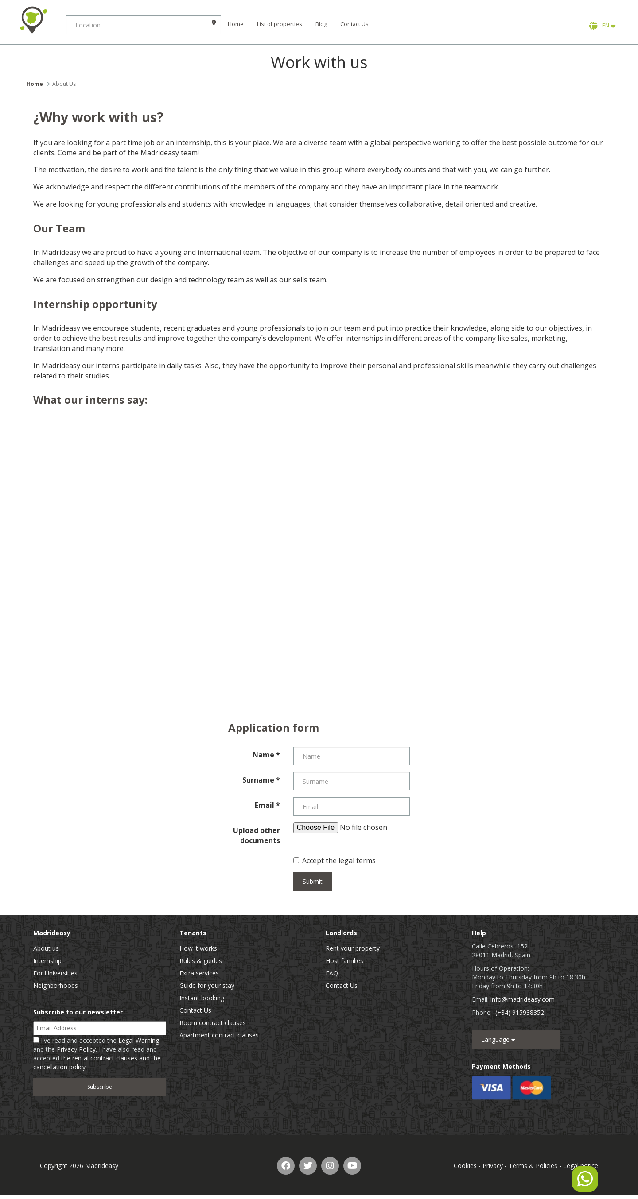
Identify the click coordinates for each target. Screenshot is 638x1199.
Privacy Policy (76, 1049)
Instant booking (201, 998)
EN (602, 26)
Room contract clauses (212, 1022)
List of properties (280, 24)
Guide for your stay (206, 985)
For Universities (55, 973)
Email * (267, 805)
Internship (47, 960)
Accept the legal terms (334, 860)
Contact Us (355, 24)
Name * (266, 754)
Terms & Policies (533, 1165)
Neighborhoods (55, 985)
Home (236, 24)
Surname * (261, 780)
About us (46, 948)
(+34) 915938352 (519, 1012)
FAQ (332, 973)
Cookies (465, 1165)
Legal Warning (138, 1040)
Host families (344, 960)
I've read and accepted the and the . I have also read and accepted (97, 1053)
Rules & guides (200, 960)
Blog (321, 24)
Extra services (199, 973)
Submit (313, 881)
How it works (198, 948)
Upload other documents (256, 835)
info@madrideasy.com (522, 999)
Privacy (492, 1165)
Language (498, 1039)
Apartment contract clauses (219, 1035)
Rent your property (353, 948)
